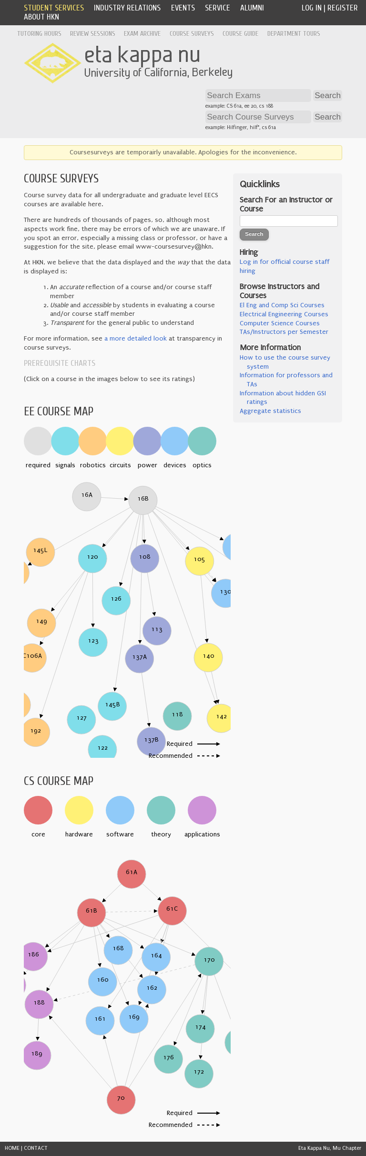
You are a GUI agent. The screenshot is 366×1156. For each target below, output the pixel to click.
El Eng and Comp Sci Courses (282, 305)
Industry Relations (127, 7)
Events (183, 7)
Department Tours (293, 34)
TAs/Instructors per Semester (284, 332)
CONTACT (36, 1148)
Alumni (252, 7)
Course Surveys (192, 34)
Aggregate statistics (270, 411)
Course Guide (240, 34)
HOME (12, 1148)
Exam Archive (142, 34)
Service (217, 7)
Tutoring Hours (39, 34)
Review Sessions (92, 34)
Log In (312, 7)
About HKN (41, 16)
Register (342, 7)
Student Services (54, 7)
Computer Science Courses (280, 323)
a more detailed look (135, 338)
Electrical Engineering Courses (284, 314)
